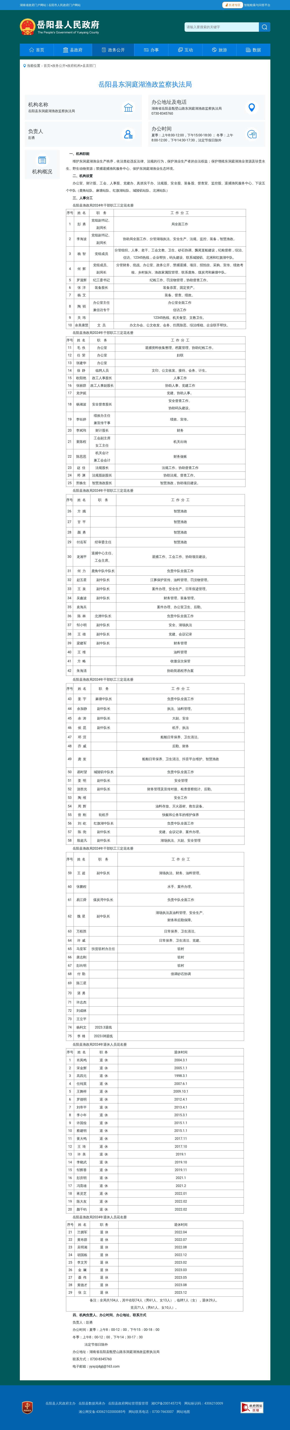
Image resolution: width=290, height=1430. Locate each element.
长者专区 (233, 5)
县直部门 (89, 66)
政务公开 (59, 66)
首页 (47, 66)
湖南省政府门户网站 (33, 5)
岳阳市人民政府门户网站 (64, 5)
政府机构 (74, 66)
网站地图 (183, 1412)
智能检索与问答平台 (257, 5)
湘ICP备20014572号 (166, 1403)
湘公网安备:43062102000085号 (102, 1412)
